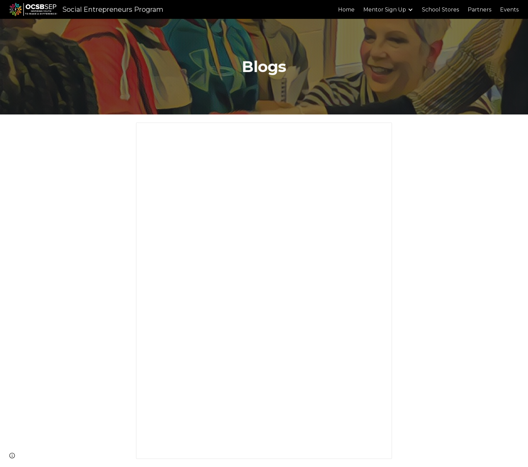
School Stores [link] (440, 9)
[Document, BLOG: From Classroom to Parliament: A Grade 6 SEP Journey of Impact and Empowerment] (264, 291)
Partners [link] (479, 9)
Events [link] (509, 9)
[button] (12, 455)
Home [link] (346, 9)
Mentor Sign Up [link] (384, 9)
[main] (264, 67)
